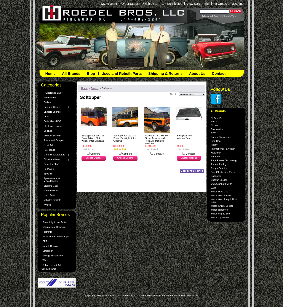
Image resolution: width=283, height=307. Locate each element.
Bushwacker (217, 129)
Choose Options (93, 158)
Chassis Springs (52, 111)
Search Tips (229, 16)
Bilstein (215, 125)
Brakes (47, 102)
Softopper (48, 250)
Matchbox (216, 152)
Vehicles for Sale (52, 200)
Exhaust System (52, 135)
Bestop (214, 121)
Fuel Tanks (49, 150)
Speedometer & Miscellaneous (52, 179)
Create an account (230, 3)
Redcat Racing (218, 164)
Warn (45, 260)
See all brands (49, 268)
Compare (95, 153)
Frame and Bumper (54, 140)
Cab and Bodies (56, 107)
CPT (45, 241)
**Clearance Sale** (53, 92)
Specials (48, 173)
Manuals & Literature (56, 154)
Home (84, 88)
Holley (214, 145)
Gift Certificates (171, 3)
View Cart (193, 3)
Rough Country (50, 246)
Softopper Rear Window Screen (185, 136)
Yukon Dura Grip (219, 191)
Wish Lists (150, 3)
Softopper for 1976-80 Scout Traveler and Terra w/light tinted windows (156, 139)
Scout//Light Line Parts (54, 222)
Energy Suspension (53, 255)
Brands (95, 88)
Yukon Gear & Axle (52, 265)
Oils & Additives (56, 159)
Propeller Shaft (51, 164)
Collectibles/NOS (52, 121)
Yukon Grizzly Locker (222, 206)
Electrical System (53, 126)
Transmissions (51, 190)
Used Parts (49, 195)
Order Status (130, 3)
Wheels (47, 204)
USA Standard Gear (221, 183)
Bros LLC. (110, 15)
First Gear (216, 141)
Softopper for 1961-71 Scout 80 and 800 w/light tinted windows (93, 138)
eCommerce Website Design (148, 295)
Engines (48, 131)
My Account (109, 3)
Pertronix (47, 231)
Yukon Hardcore (219, 209)
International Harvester (54, 227)
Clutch (47, 116)
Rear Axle (49, 169)
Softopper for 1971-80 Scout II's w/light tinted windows (125, 138)
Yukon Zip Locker (220, 217)
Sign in (209, 3)
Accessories (50, 97)
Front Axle (49, 145)
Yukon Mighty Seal (220, 213)
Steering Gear (51, 185)
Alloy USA (216, 117)
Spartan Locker (219, 180)
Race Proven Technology (56, 236)
